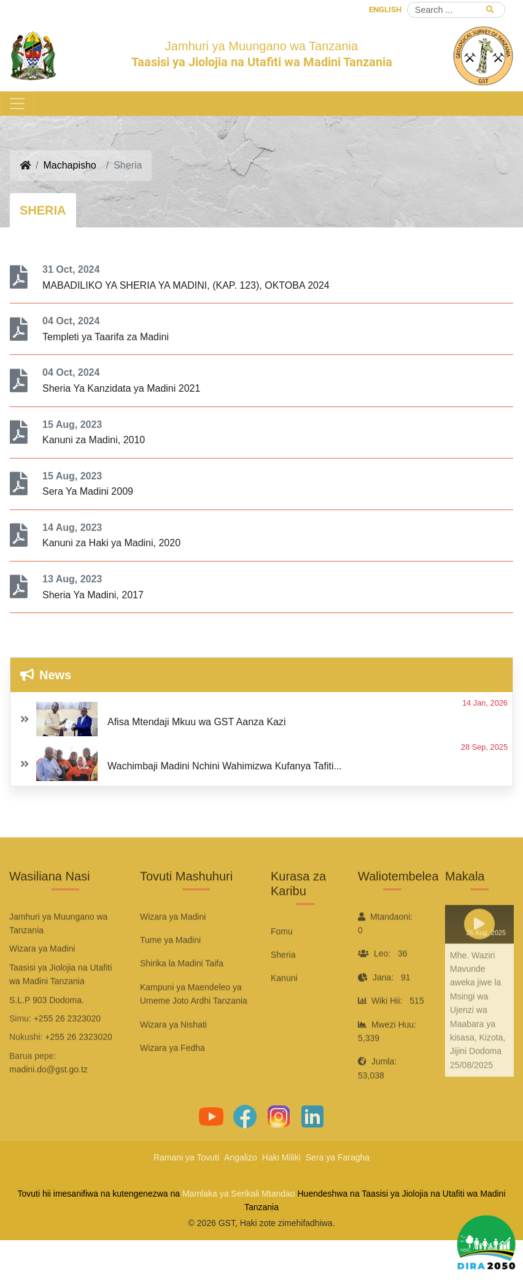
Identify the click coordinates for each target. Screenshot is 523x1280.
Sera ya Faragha (338, 1157)
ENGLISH (385, 9)
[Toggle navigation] (17, 103)
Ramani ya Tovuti (186, 1157)
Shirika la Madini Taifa (181, 997)
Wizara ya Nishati (173, 1057)
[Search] (456, 10)
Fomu (282, 964)
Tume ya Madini (170, 973)
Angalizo (240, 1157)
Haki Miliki (281, 1157)
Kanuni (284, 1011)
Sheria (283, 988)
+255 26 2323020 (67, 1051)
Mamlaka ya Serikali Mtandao (238, 1193)
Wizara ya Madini (173, 949)
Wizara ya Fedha (172, 1081)
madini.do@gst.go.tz (48, 1103)
